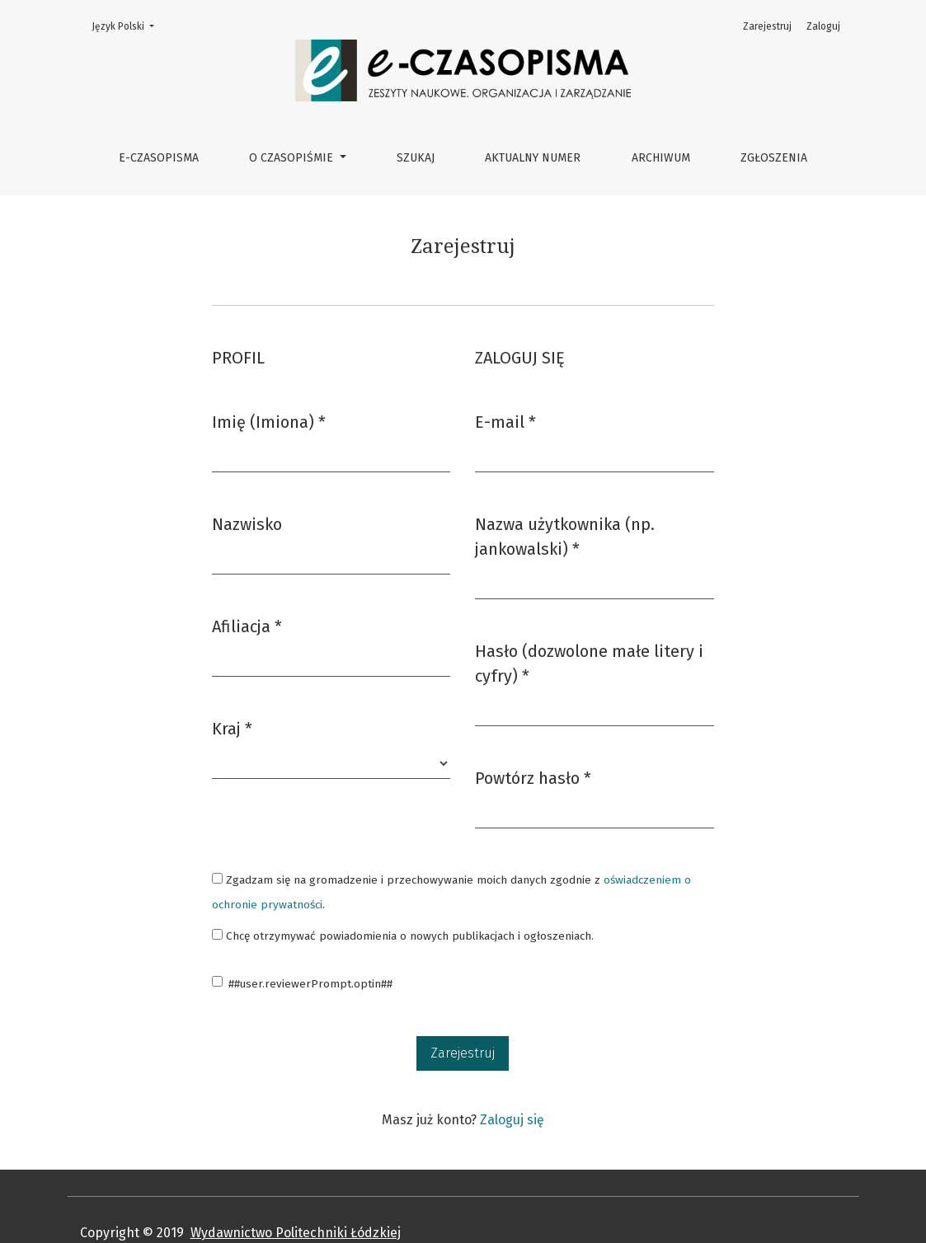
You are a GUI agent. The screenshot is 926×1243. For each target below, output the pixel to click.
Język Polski (128, 25)
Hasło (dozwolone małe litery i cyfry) (589, 663)
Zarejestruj (767, 26)
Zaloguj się (512, 1120)
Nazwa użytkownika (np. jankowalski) (568, 536)
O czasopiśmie (292, 158)
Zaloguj (823, 26)
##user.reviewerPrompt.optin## (310, 984)
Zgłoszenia (773, 158)
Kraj (232, 727)
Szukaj (416, 158)
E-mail (505, 421)
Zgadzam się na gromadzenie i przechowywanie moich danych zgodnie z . (451, 892)
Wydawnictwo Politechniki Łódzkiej (295, 1233)
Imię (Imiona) (269, 421)
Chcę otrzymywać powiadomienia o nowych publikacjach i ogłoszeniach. (403, 936)
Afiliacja (247, 625)
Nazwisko (247, 524)
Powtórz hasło (533, 777)
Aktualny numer (533, 158)
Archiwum (661, 158)
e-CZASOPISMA (159, 158)
